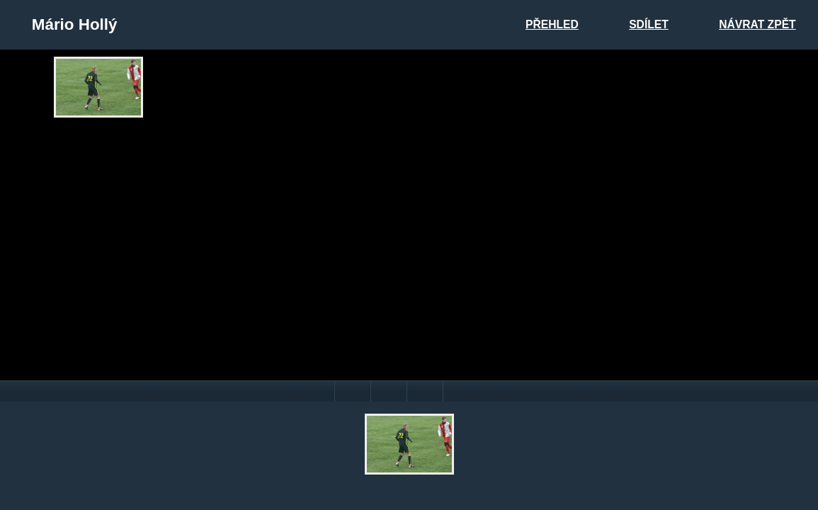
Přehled (552, 24)
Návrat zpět (757, 24)
